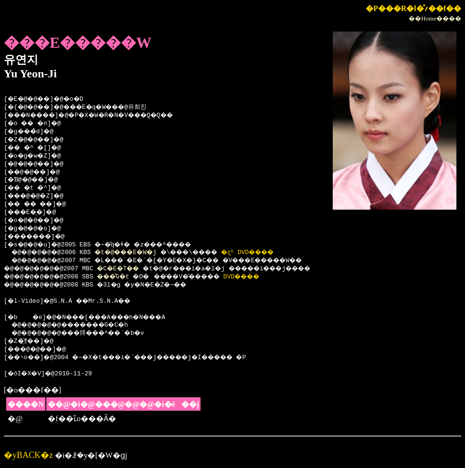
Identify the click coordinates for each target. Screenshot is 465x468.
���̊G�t (123, 277)
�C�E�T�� (129, 269)
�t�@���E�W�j (136, 252)
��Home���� (435, 18)
